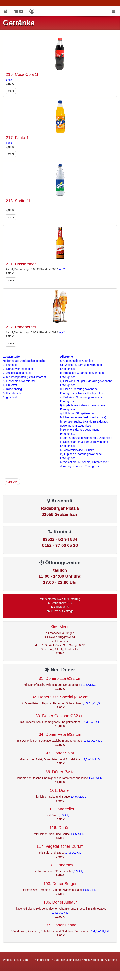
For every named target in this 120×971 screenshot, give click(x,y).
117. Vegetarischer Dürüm (59, 846)
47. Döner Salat (60, 753)
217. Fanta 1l (18, 137)
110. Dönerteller (60, 809)
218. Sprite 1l (18, 200)
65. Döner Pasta (60, 771)
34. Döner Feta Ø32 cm (60, 734)
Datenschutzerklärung (67, 959)
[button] (18, 11)
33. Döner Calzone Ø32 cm (59, 715)
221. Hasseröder (21, 264)
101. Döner (60, 790)
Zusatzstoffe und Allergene (100, 959)
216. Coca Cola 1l (22, 74)
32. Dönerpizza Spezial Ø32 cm (60, 697)
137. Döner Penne (60, 925)
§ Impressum (43, 959)
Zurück (11, 481)
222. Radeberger (21, 327)
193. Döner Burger (60, 883)
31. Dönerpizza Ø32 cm (60, 678)
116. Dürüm (60, 827)
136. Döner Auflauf (60, 902)
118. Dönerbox (60, 865)
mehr (11, 90)
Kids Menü (60, 626)
